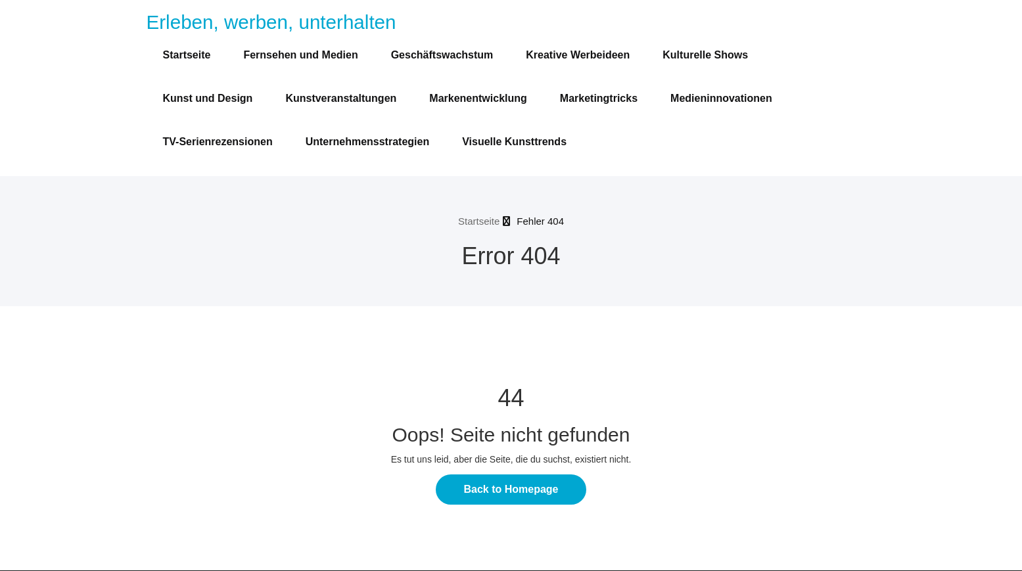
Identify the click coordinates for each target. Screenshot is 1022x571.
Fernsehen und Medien (300, 54)
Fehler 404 (540, 221)
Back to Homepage (510, 489)
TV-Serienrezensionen (218, 141)
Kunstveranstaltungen (340, 98)
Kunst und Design (208, 98)
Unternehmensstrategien (368, 141)
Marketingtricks (599, 98)
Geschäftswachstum (442, 54)
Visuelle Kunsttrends (514, 141)
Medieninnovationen (721, 98)
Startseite (187, 54)
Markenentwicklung (477, 98)
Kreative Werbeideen (578, 54)
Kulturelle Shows (705, 54)
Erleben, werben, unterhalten (271, 22)
